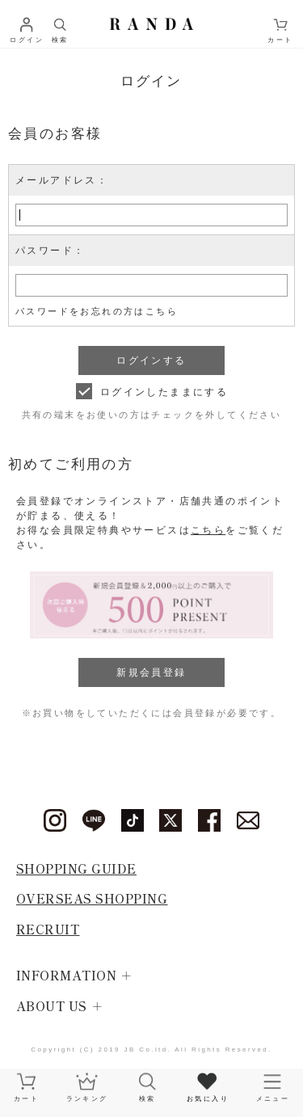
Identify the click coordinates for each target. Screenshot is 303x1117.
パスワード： (50, 250)
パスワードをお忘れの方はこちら (96, 311)
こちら (208, 530)
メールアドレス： (61, 180)
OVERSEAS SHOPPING (92, 898)
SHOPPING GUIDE (76, 868)
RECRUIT (48, 929)
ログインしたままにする (164, 392)
